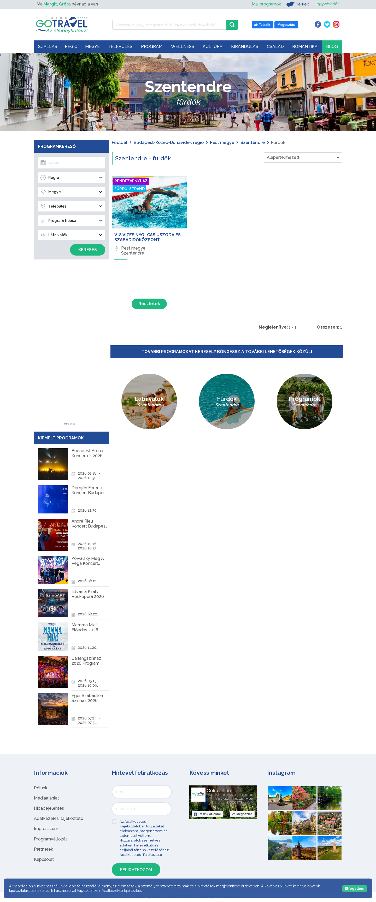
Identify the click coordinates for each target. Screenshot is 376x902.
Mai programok (265, 4)
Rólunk (40, 787)
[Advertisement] (70, 344)
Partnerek (43, 849)
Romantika (305, 46)
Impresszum (46, 828)
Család (275, 46)
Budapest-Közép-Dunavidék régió (169, 142)
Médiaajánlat (46, 798)
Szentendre (252, 142)
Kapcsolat (44, 859)
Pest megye (222, 142)
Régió (71, 46)
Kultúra (212, 46)
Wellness (182, 46)
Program (151, 46)
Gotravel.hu (219, 790)
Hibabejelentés (49, 808)
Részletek (149, 303)
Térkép (297, 4)
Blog (332, 46)
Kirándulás (244, 46)
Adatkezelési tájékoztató (58, 818)
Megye (92, 46)
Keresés (87, 249)
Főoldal (119, 142)
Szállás (47, 46)
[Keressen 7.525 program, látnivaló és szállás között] (169, 25)
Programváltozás (51, 839)
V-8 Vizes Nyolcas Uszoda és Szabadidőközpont (147, 237)
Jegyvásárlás (326, 4)
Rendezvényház (131, 181)
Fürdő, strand (129, 189)
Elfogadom (354, 889)
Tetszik (207, 814)
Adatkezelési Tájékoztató (141, 855)
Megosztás (242, 814)
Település (120, 46)
